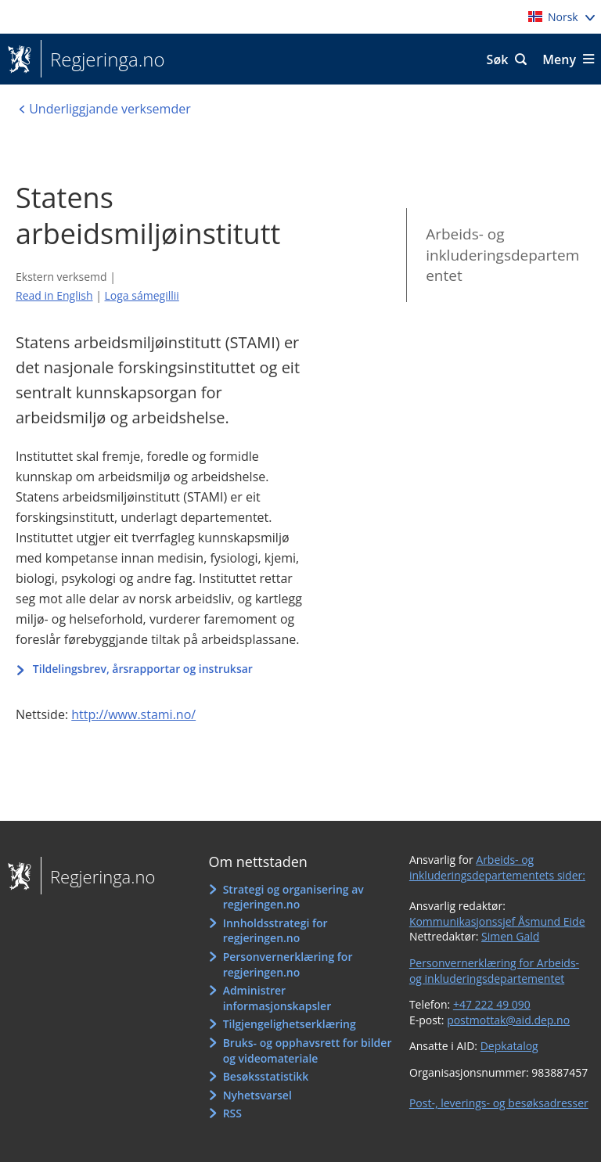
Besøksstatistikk (266, 1076)
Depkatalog (509, 1045)
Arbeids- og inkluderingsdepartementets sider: (497, 867)
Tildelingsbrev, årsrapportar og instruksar (144, 668)
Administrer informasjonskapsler (277, 998)
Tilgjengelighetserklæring (289, 1023)
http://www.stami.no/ (133, 714)
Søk (498, 59)
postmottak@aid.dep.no (508, 1020)
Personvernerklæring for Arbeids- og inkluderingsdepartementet (494, 970)
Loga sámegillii (142, 295)
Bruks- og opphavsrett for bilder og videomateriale (307, 1050)
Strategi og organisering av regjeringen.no (293, 897)
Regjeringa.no (103, 59)
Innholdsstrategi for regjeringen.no (275, 931)
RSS (232, 1113)
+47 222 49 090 (492, 1004)
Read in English (54, 295)
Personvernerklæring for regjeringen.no (288, 964)
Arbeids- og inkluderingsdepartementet (502, 255)
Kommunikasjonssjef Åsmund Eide (497, 921)
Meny (559, 59)
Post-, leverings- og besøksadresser (498, 1102)
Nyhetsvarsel (257, 1095)
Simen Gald (510, 936)
